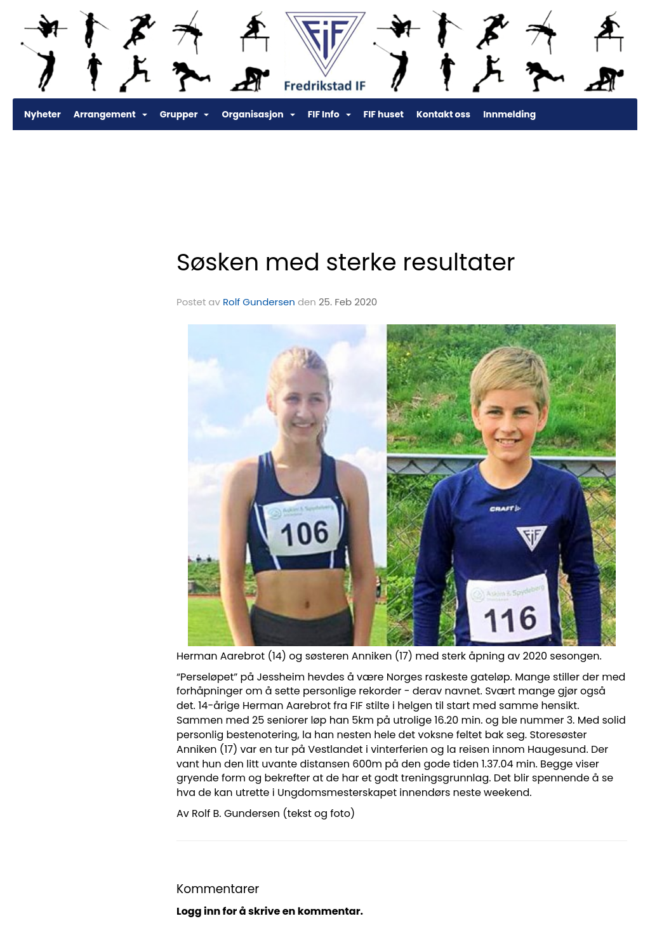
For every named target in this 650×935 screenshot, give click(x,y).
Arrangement (110, 114)
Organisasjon (258, 114)
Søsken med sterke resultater (345, 262)
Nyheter (42, 114)
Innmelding (509, 114)
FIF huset (384, 114)
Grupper (184, 114)
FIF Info (329, 114)
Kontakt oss (443, 114)
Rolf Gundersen (259, 301)
